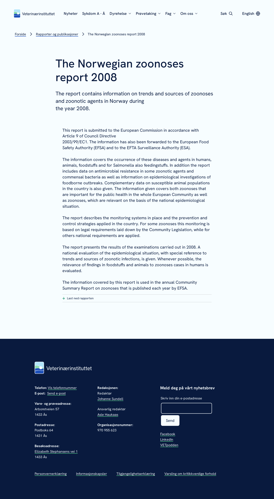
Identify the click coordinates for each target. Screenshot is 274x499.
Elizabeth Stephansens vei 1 (56, 451)
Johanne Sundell (110, 399)
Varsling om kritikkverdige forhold (190, 473)
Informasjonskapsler (91, 473)
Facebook (167, 434)
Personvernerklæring (51, 473)
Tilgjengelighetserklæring (135, 473)
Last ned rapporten (80, 298)
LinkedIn (166, 439)
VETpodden (169, 445)
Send (170, 420)
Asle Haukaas (107, 414)
